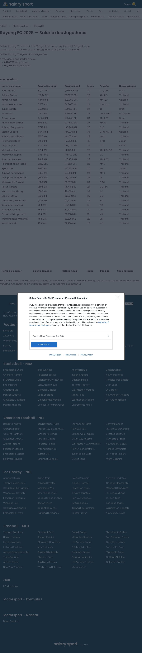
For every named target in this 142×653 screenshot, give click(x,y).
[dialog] (71, 326)
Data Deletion (55, 355)
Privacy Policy (87, 355)
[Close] (119, 298)
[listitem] (71, 336)
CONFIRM (44, 344)
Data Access (70, 355)
